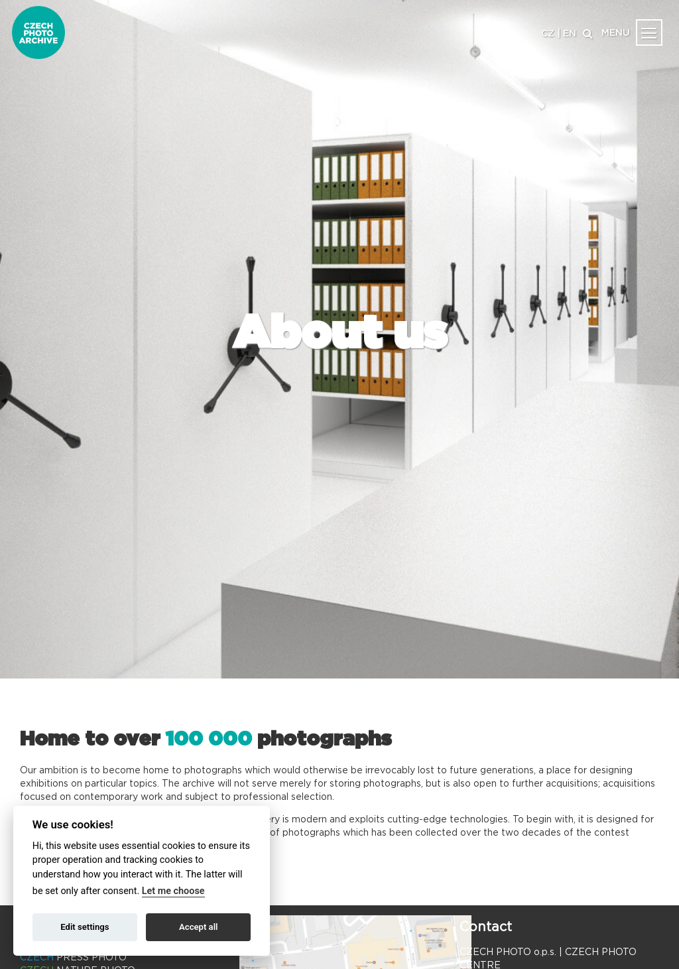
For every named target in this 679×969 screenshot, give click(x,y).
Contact (486, 927)
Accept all (198, 927)
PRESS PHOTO (73, 957)
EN (569, 33)
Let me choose (173, 891)
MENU (615, 33)
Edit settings (84, 927)
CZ (547, 33)
